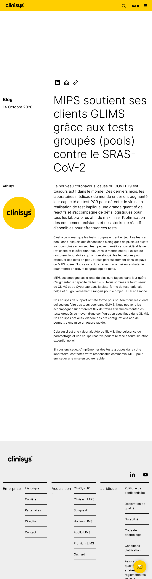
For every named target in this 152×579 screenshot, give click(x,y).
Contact (30, 532)
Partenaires (33, 510)
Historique (32, 488)
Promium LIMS (84, 543)
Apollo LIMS (82, 532)
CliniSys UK (82, 488)
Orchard (79, 554)
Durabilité (131, 519)
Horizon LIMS (83, 521)
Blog (7, 99)
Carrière (30, 499)
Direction (31, 521)
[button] (124, 5)
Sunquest (80, 510)
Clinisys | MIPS (84, 499)
